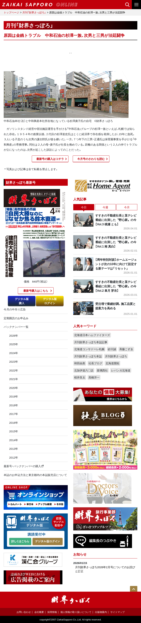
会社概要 (39, 612)
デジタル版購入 (22, 301)
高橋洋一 (94, 377)
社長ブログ (95, 363)
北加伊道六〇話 (83, 370)
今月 (127, 207)
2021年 (13, 379)
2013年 (13, 449)
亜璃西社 (102, 370)
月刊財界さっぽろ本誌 (88, 356)
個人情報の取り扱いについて (75, 612)
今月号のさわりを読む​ (91, 159)
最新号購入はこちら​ (35, 291)
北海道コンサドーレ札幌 (89, 349)
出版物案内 (101, 612)
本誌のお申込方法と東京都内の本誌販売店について (35, 475)
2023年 (13, 362)
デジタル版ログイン (50, 301)
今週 (105, 207)
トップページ (11, 12)
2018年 (13, 405)
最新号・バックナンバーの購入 (24, 466)
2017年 (13, 414)
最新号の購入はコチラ (50, 159)
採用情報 (52, 612)
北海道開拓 (112, 363)
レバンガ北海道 (120, 370)
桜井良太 (79, 377)
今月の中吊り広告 (15, 309)
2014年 (13, 440)
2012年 (13, 457)
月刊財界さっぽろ (116, 356)
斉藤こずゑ (126, 349)
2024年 (13, 353)
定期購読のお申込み (16, 318)
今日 (83, 207)
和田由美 (79, 363)
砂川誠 (112, 349)
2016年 (13, 423)
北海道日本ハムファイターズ (92, 335)
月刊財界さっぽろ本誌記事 (90, 342)
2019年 (13, 396)
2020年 (13, 388)
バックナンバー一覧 (16, 327)
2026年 (13, 336)
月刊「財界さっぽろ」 (34, 12)
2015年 (13, 431)
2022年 (13, 370)
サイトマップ (117, 612)
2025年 (13, 344)
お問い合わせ (24, 612)
